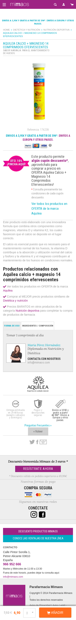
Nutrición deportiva (56, 30)
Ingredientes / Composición (37, 325)
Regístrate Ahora (38, 469)
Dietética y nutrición (26, 30)
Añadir (55, 613)
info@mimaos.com (39, 362)
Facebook (37, 442)
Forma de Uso (11, 325)
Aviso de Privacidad (39, 605)
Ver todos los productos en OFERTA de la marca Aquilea (49, 208)
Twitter (32, 442)
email (43, 442)
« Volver (38, 431)
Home (6, 30)
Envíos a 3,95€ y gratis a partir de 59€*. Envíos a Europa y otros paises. (60, 415)
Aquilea (8, 290)
